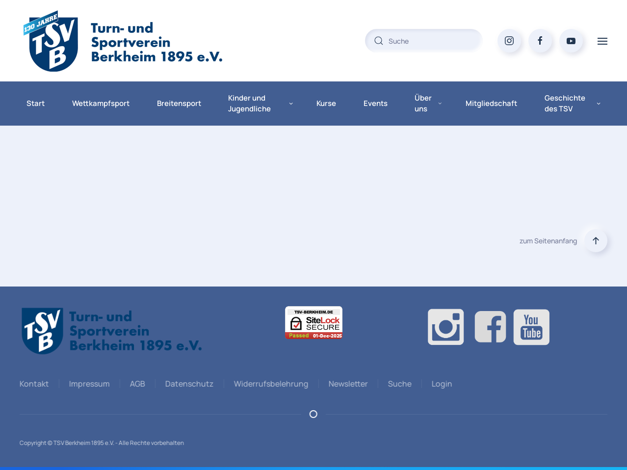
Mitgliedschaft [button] (491, 103)
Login (441, 383)
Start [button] (35, 103)
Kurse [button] (326, 103)
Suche (399, 383)
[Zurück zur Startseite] (142, 41)
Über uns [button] (428, 103)
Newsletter (347, 383)
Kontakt (33, 383)
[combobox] (424, 40)
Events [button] (376, 103)
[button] (602, 40)
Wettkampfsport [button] (101, 103)
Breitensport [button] (179, 103)
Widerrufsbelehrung (270, 383)
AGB (136, 383)
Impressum (88, 383)
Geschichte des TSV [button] (573, 103)
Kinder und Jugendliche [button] (260, 103)
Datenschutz (188, 383)
